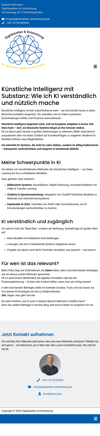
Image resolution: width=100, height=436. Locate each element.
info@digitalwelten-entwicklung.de (27, 19)
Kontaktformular (50, 393)
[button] (95, 67)
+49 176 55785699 (17, 23)
